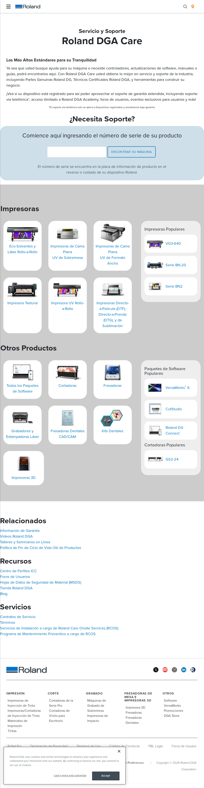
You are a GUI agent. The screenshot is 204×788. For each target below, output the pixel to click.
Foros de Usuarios (15, 576)
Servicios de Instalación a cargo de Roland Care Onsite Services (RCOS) (59, 628)
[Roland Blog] (193, 669)
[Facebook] (146, 669)
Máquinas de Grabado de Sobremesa (96, 705)
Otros (168, 693)
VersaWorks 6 (178, 387)
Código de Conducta (124, 746)
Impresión (15, 693)
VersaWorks (172, 706)
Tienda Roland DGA (16, 588)
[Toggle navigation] (8, 6)
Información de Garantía (19, 530)
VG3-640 (173, 243)
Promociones (173, 711)
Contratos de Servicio (17, 616)
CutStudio (174, 409)
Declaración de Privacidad (49, 746)
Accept (105, 775)
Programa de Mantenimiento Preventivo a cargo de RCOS (48, 634)
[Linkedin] (183, 669)
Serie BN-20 (176, 265)
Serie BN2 (174, 286)
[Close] (119, 751)
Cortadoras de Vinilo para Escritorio (59, 716)
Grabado (94, 693)
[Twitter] (155, 669)
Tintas (12, 731)
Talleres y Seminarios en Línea (25, 542)
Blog (3, 593)
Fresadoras (112, 385)
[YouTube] (165, 669)
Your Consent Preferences (126, 763)
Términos (7, 622)
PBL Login (155, 746)
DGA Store (172, 716)
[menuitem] (192, 6)
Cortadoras (67, 385)
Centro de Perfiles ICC (18, 571)
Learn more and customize (70, 775)
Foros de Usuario (184, 746)
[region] (64, 766)
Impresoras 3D (24, 477)
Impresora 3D (135, 707)
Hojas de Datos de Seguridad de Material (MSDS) (40, 582)
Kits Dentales (112, 431)
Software (170, 700)
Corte (53, 693)
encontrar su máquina (131, 152)
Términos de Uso (88, 746)
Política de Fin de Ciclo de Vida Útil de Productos (40, 547)
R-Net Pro (15, 746)
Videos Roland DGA (16, 536)
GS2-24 (172, 459)
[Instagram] (174, 669)
